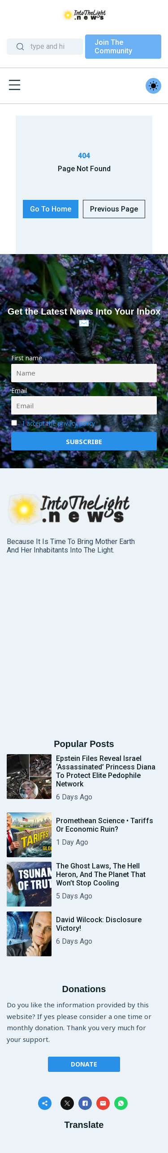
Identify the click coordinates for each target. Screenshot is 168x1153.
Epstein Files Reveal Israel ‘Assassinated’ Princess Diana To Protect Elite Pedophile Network (105, 771)
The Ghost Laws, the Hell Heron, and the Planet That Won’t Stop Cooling (101, 874)
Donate (84, 1064)
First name (26, 358)
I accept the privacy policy (58, 423)
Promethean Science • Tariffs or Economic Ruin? (104, 824)
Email (19, 391)
